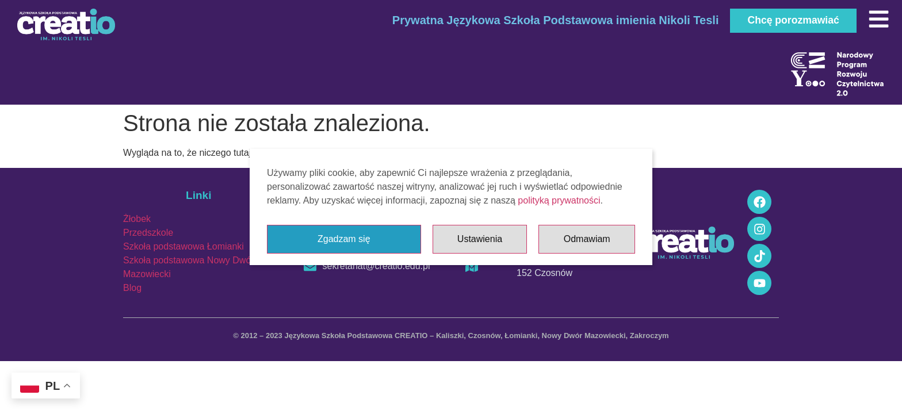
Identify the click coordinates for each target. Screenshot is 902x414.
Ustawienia (479, 239)
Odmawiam (587, 239)
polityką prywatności (559, 200)
